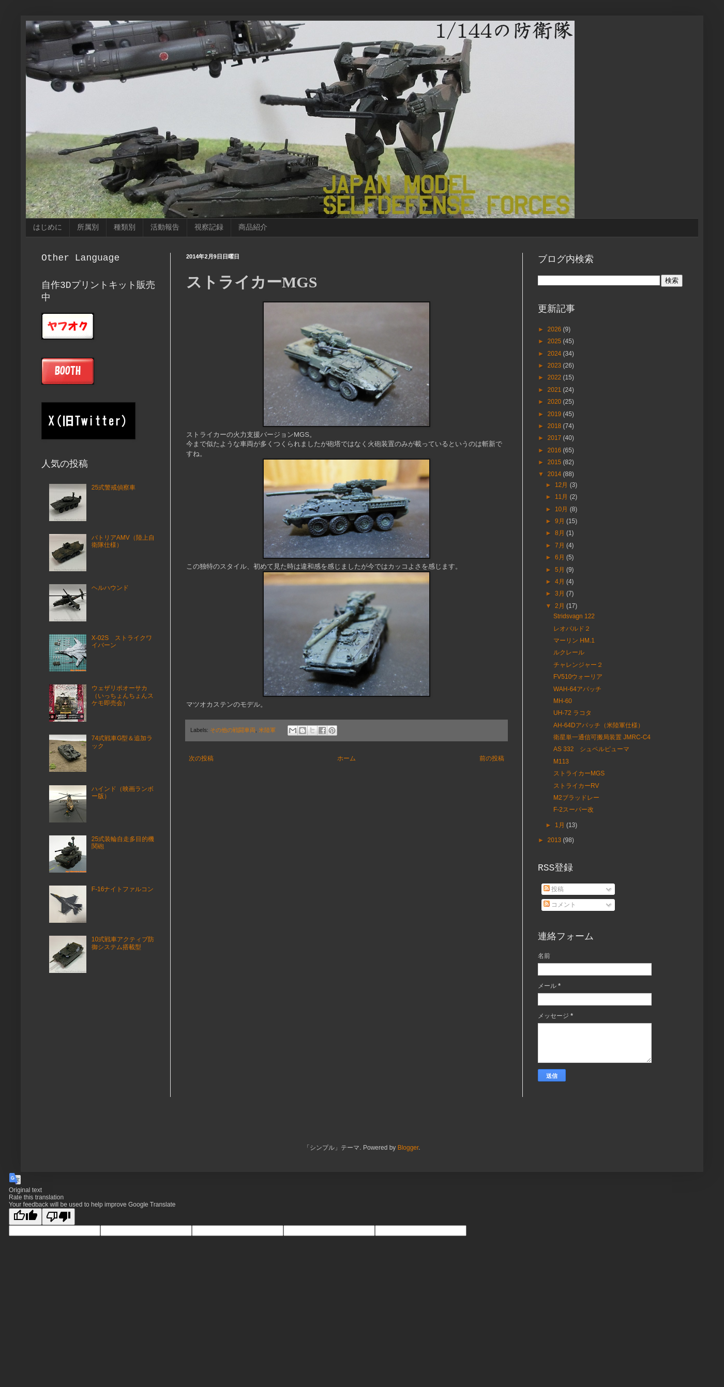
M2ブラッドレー (576, 797)
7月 (560, 545)
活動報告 (164, 227)
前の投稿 (491, 758)
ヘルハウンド (110, 587)
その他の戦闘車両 (232, 730)
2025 (555, 341)
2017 (555, 437)
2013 (555, 840)
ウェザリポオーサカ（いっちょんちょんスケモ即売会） (123, 695)
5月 (560, 569)
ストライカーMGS (579, 773)
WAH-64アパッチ (577, 689)
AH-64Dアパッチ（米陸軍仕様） (598, 725)
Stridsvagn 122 (574, 616)
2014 (555, 474)
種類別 (124, 227)
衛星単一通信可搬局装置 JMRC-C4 (602, 737)
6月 (560, 557)
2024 (555, 353)
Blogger (408, 1147)
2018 (555, 426)
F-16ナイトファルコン (123, 889)
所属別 (88, 227)
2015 (555, 462)
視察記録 (208, 227)
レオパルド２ (572, 628)
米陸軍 (267, 730)
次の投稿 (201, 758)
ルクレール (568, 652)
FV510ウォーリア (577, 676)
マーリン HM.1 (574, 640)
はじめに (47, 227)
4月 (560, 581)
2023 (555, 365)
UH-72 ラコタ (572, 713)
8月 (560, 533)
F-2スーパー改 (573, 809)
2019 (555, 414)
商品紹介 (252, 227)
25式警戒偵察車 (113, 487)
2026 (555, 329)
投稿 (554, 889)
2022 (555, 377)
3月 (560, 593)
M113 (561, 761)
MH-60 (562, 701)
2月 (560, 605)
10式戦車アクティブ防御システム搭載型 (123, 943)
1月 (560, 825)
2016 (555, 450)
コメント (560, 904)
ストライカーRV (576, 785)
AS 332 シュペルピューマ (591, 749)
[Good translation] (25, 1216)
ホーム (346, 758)
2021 (555, 389)
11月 (562, 496)
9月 (560, 521)
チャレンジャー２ (578, 664)
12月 (562, 485)
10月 (562, 509)
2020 (555, 401)
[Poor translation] (58, 1216)
